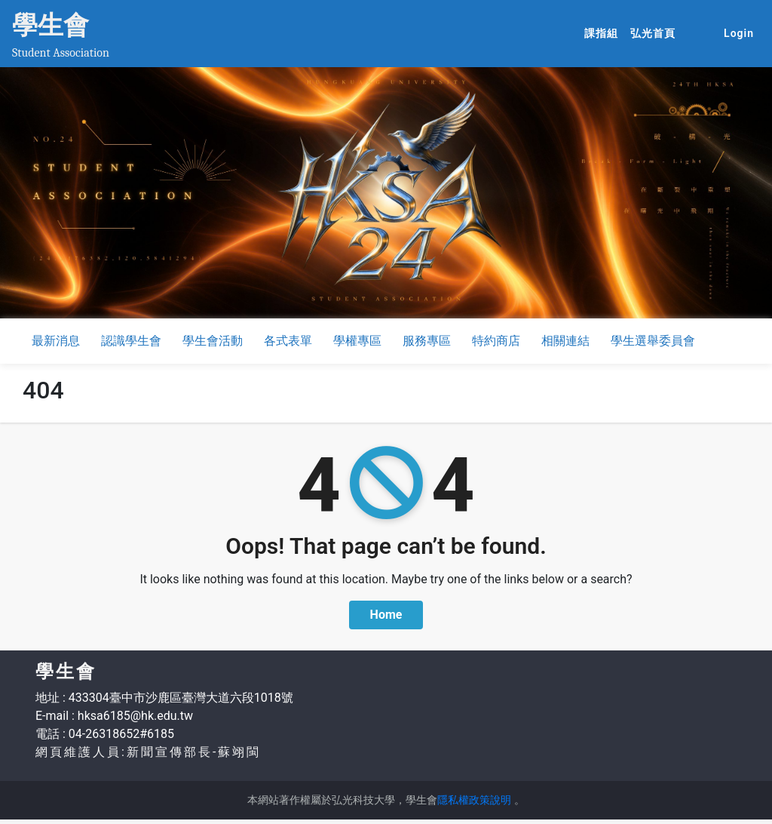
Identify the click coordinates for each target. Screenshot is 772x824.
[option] (386, 192)
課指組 (604, 32)
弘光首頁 (656, 32)
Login (739, 33)
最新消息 (56, 341)
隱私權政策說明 (474, 800)
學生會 (50, 25)
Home (386, 614)
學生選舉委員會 (653, 341)
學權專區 (357, 341)
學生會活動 (212, 341)
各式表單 (288, 341)
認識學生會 (131, 341)
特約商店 (496, 341)
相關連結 (565, 341)
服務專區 (427, 341)
